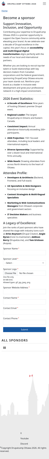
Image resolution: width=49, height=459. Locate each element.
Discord (24, 443)
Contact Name (10, 297)
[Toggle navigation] (44, 3)
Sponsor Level (10, 258)
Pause (4, 370)
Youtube (24, 438)
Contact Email (10, 308)
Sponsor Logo (10, 269)
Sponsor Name (10, 248)
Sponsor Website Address (15, 287)
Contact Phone (10, 318)
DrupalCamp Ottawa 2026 (21, 4)
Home (5, 10)
